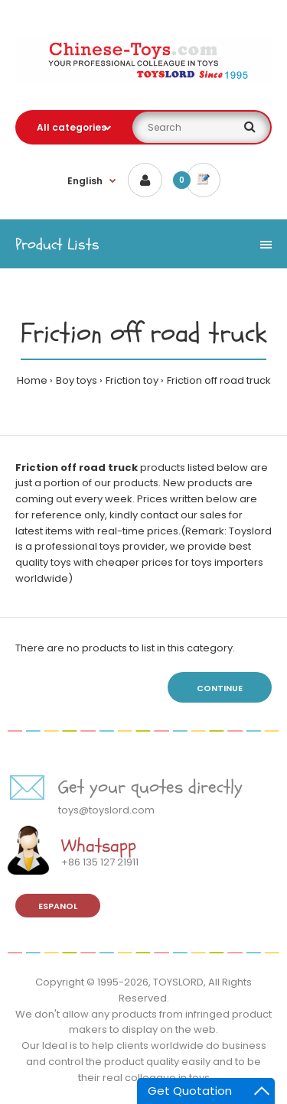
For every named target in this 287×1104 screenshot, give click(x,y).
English (85, 180)
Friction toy (132, 380)
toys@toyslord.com (106, 810)
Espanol (57, 906)
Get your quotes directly (150, 787)
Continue (220, 688)
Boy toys (76, 380)
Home (32, 380)
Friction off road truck (219, 380)
